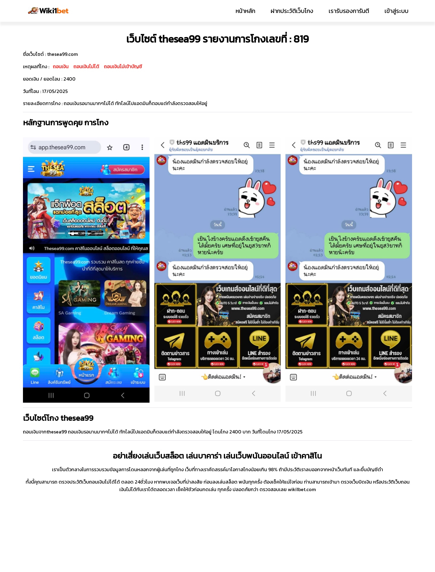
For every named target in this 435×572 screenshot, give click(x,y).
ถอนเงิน (61, 66)
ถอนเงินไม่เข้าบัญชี (123, 66)
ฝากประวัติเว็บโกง (292, 10)
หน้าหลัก (245, 10)
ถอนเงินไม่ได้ (86, 66)
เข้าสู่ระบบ (396, 10)
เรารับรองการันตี (349, 10)
